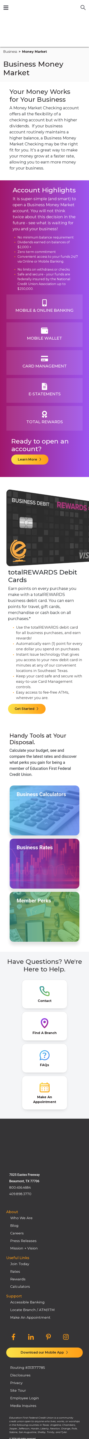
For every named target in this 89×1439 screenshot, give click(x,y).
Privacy (16, 1320)
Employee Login (24, 1335)
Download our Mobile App (43, 1290)
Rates (15, 1208)
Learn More (28, 428)
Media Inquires (23, 1343)
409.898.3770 (20, 1131)
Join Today (19, 1201)
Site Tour (18, 1327)
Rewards (18, 1216)
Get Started (25, 677)
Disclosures (20, 1312)
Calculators (20, 1224)
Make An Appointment (30, 1254)
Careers (17, 1170)
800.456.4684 (20, 1124)
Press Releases (23, 1178)
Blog (14, 1162)
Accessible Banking (27, 1239)
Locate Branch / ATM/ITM (32, 1247)
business (10, 20)
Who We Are (21, 1155)
